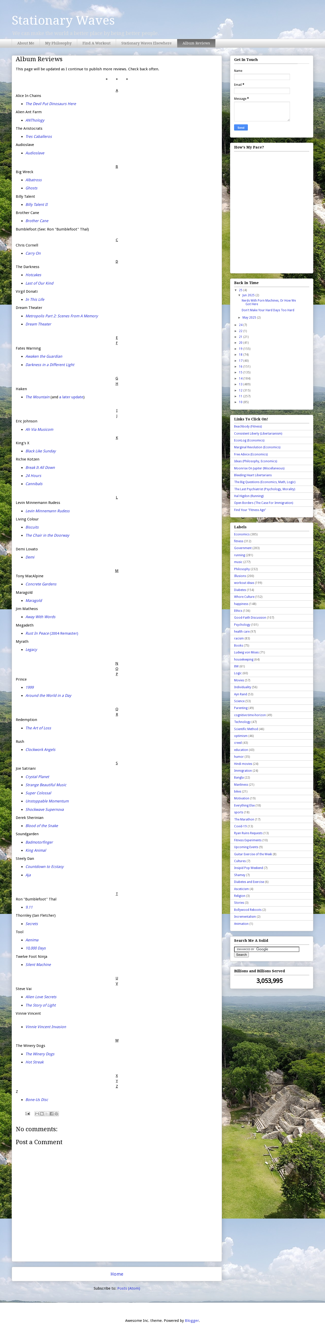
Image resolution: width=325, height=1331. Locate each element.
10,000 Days (35, 948)
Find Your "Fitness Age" (250, 510)
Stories (239, 903)
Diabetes (240, 590)
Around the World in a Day (48, 695)
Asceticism (241, 889)
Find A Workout (96, 43)
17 (241, 361)
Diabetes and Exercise (249, 882)
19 (241, 349)
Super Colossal (38, 793)
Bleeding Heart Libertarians (253, 475)
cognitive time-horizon (250, 715)
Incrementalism (245, 916)
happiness (241, 604)
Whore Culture (244, 597)
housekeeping (243, 659)
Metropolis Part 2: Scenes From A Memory (61, 316)
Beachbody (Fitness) (248, 426)
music (238, 562)
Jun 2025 (248, 295)
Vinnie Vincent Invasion (45, 1027)
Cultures (240, 861)
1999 (29, 687)
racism (239, 638)
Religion (239, 896)
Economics (242, 534)
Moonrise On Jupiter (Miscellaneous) (259, 468)
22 (241, 331)
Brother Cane (36, 221)
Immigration (243, 771)
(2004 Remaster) (51, 633)
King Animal (35, 850)
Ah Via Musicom (39, 429)
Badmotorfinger (39, 842)
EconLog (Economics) (249, 440)
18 (241, 354)
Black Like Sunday (40, 451)
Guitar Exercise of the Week (253, 854)
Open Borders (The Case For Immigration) (263, 503)
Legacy (31, 649)
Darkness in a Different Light (49, 365)
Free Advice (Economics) (251, 454)
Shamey (239, 875)
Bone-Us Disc (36, 1099)
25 (241, 290)
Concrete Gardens (40, 584)
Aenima (31, 940)
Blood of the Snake (41, 826)
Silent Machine (38, 964)
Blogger (192, 1320)
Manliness (241, 784)
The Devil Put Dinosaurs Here (50, 104)
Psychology (242, 625)
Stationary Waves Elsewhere (146, 43)
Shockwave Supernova (44, 809)
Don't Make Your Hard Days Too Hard (268, 310)
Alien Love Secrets (40, 997)
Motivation (241, 798)
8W (236, 666)
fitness (238, 541)
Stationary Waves (63, 20)
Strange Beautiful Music (45, 785)
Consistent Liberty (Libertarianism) (258, 433)
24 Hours (33, 475)
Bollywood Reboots (248, 910)
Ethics (238, 611)
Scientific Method (246, 729)
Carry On (33, 253)
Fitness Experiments (248, 840)
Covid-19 (240, 826)
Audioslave (34, 153)
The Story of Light (40, 1005)
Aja (28, 875)
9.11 (28, 907)
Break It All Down (40, 467)
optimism (241, 736)
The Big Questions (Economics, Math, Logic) (264, 482)
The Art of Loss (38, 728)
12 (241, 390)
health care (242, 631)
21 (241, 337)
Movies (239, 680)
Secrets (31, 924)
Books (238, 645)
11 (241, 396)
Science (239, 701)
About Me (25, 43)
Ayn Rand (240, 694)
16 (241, 366)
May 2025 (249, 317)
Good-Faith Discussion (250, 617)
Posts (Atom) (128, 1288)
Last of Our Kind (39, 283)
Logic (238, 673)
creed (238, 743)
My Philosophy (58, 43)
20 (241, 342)
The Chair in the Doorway (47, 535)
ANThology (34, 120)
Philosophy (242, 569)
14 (241, 378)
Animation (241, 924)
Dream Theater (38, 324)
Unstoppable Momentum (47, 801)
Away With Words (40, 617)
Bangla (239, 777)
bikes (237, 791)
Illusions (240, 576)
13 (241, 384)
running (239, 555)
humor (239, 757)
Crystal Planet (37, 777)
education (241, 750)
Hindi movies (243, 764)
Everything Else (244, 805)
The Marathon (244, 819)
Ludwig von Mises (246, 652)
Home (116, 1274)
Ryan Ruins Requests (248, 833)
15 (241, 372)
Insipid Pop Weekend (248, 868)
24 (241, 325)
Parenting (241, 708)
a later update (71, 397)
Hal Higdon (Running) (249, 496)
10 (241, 402)
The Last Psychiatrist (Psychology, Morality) (264, 489)
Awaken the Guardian (43, 356)
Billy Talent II (36, 204)
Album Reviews (196, 43)
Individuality (242, 687)
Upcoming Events (246, 847)
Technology (242, 722)
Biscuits (32, 527)
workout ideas (244, 583)
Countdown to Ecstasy (44, 866)
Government (243, 548)
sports (238, 812)
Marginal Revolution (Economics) (257, 447)
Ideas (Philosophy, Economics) (255, 461)
